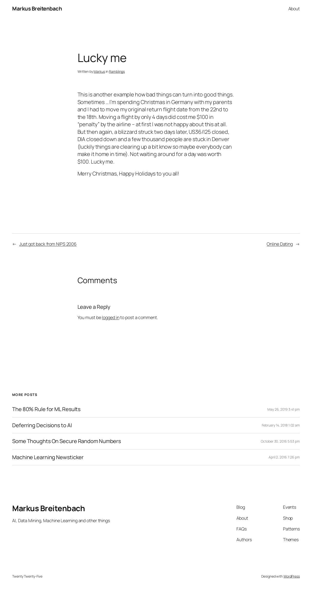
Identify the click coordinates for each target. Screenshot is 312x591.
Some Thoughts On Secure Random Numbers (66, 441)
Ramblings (117, 71)
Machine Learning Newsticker (48, 457)
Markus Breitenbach (37, 8)
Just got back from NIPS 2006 (48, 244)
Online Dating (280, 244)
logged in (110, 317)
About (294, 8)
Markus (99, 71)
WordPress (291, 576)
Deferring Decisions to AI (42, 425)
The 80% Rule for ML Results (46, 409)
